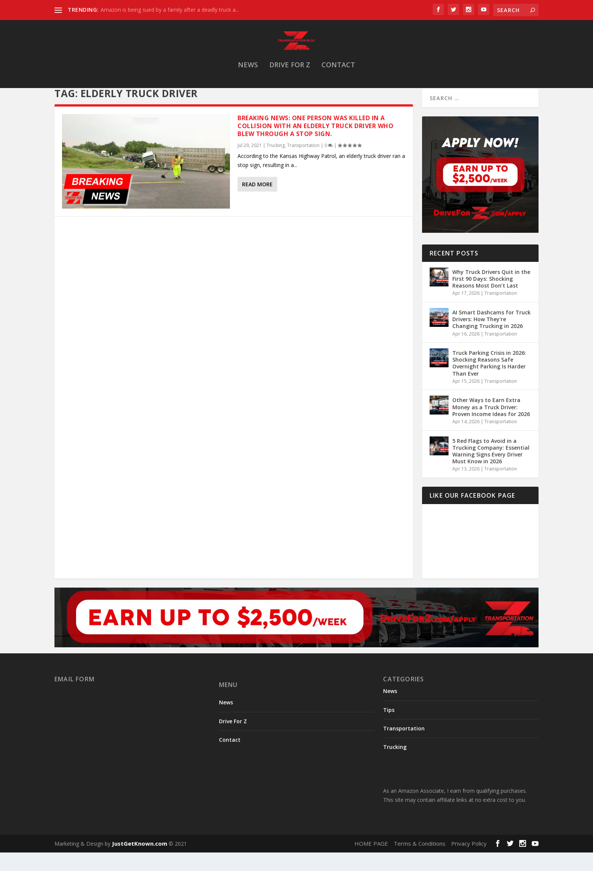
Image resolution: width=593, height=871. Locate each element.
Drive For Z (289, 73)
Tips (388, 731)
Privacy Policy (469, 865)
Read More (257, 206)
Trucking (276, 167)
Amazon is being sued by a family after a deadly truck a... (170, 9)
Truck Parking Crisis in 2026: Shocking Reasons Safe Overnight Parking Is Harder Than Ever (489, 385)
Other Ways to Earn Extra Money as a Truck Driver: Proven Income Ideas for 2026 (491, 428)
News (248, 73)
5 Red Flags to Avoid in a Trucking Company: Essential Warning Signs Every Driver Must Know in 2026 (490, 473)
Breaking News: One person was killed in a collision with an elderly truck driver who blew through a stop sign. (315, 148)
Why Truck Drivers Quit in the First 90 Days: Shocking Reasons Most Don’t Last (491, 300)
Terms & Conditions (420, 865)
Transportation (303, 167)
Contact (338, 73)
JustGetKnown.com (139, 865)
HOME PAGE (371, 865)
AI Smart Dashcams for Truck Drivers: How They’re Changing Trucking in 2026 (491, 341)
